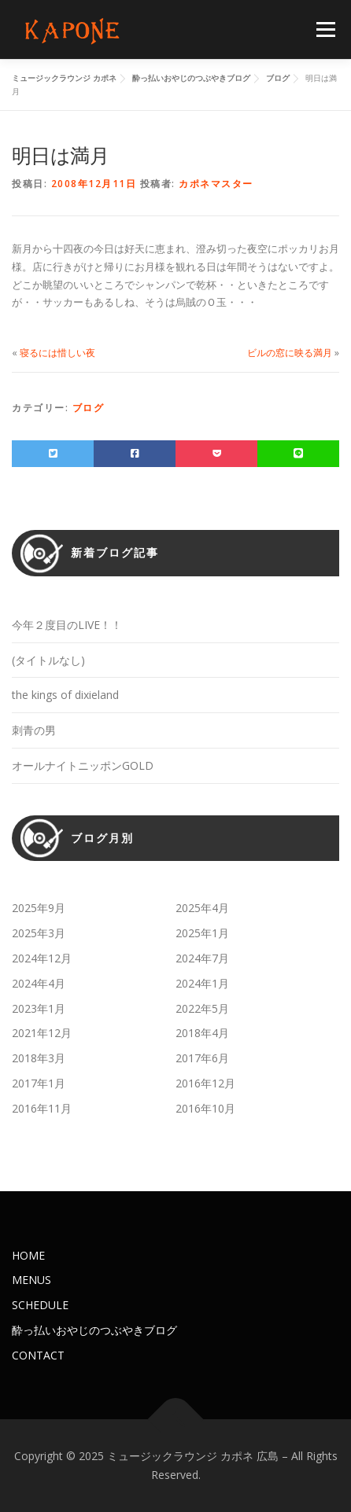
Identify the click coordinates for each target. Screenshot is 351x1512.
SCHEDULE (40, 1304)
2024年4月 (38, 983)
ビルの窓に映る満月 (289, 352)
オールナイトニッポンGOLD (82, 765)
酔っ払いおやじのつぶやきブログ (94, 1330)
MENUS (31, 1279)
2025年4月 (202, 907)
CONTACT (38, 1355)
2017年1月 (38, 1083)
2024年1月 (202, 983)
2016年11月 (42, 1108)
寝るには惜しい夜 (57, 352)
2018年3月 (38, 1057)
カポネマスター (216, 183)
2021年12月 (42, 1032)
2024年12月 (42, 958)
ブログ (88, 407)
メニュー (325, 29)
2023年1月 (38, 1008)
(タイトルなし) (48, 660)
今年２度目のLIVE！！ (67, 624)
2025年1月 (202, 932)
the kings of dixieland (65, 694)
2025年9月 (38, 907)
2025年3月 (38, 932)
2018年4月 (202, 1032)
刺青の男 (34, 730)
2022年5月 (202, 1008)
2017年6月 (202, 1057)
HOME (28, 1255)
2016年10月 (205, 1108)
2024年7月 (202, 958)
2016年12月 (205, 1083)
